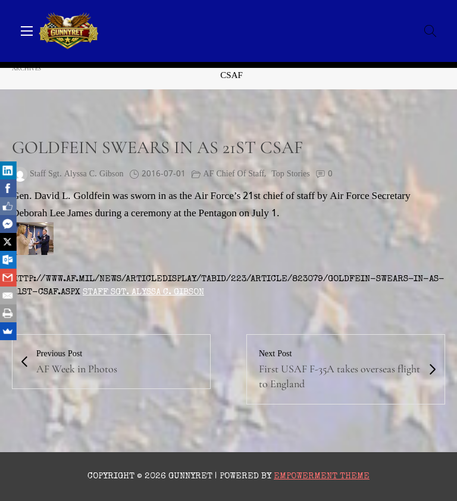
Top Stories (290, 174)
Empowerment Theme (322, 476)
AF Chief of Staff (234, 174)
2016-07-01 (164, 174)
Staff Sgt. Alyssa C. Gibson (143, 292)
